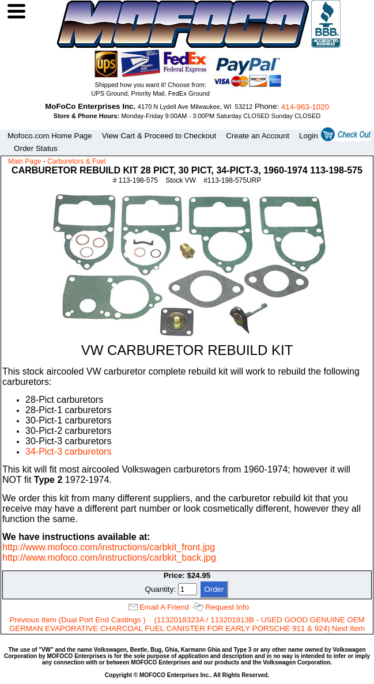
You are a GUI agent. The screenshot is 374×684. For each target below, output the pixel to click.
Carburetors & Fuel (76, 161)
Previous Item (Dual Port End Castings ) (77, 619)
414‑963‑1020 (305, 107)
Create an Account (257, 135)
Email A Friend (164, 607)
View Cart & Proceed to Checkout (159, 135)
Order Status (36, 148)
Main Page (24, 161)
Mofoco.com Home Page (49, 135)
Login (308, 135)
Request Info (228, 607)
